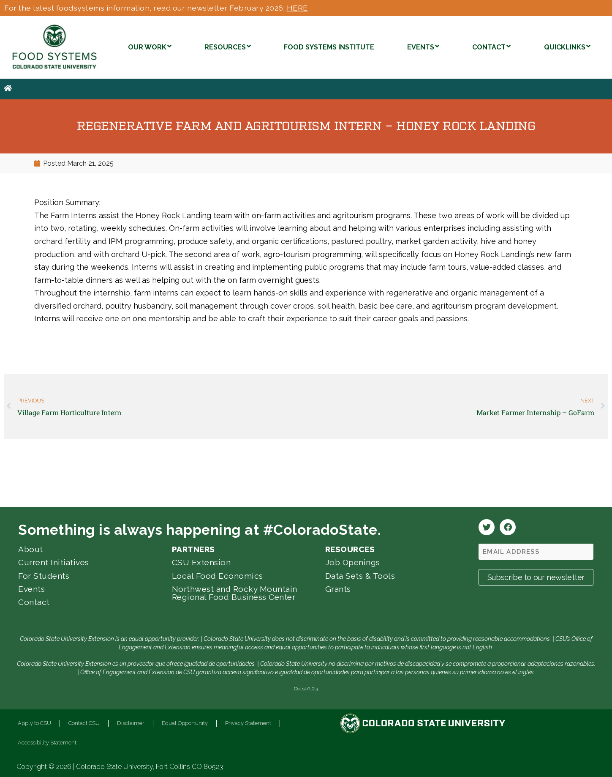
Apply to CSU (34, 723)
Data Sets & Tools (360, 575)
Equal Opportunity (185, 723)
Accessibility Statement (47, 742)
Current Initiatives (53, 562)
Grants (338, 589)
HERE (297, 7)
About (30, 549)
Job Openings (352, 562)
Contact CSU (84, 723)
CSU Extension (201, 562)
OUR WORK (149, 46)
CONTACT (491, 46)
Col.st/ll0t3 (306, 689)
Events (31, 589)
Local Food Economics (217, 575)
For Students (43, 575)
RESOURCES (227, 46)
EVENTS (423, 46)
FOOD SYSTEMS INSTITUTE (329, 47)
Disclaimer (130, 723)
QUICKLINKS (567, 46)
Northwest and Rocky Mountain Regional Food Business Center (234, 593)
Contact (34, 602)
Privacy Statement (248, 723)
